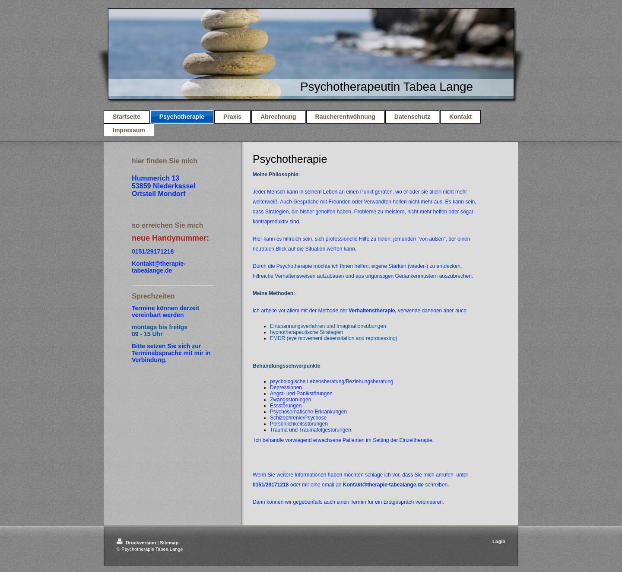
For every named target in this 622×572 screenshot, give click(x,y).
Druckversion (137, 542)
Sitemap (169, 542)
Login (498, 541)
